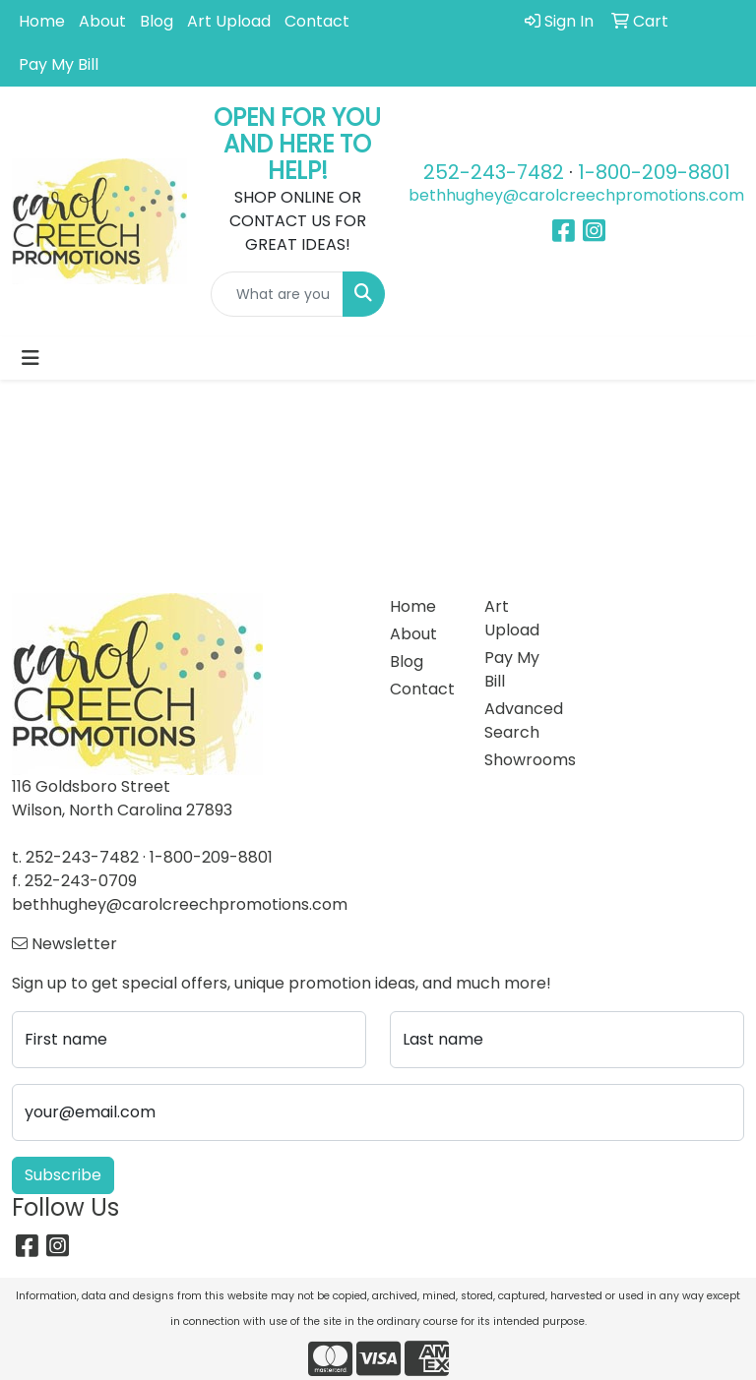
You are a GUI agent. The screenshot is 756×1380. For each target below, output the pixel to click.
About (102, 21)
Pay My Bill (58, 64)
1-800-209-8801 (654, 172)
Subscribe (63, 1175)
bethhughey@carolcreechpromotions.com (576, 195)
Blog (156, 21)
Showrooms (519, 760)
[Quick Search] (278, 294)
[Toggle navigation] (30, 358)
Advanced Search (519, 720)
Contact (316, 21)
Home (42, 21)
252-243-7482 (493, 172)
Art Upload (229, 21)
